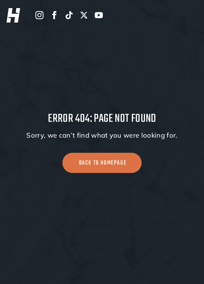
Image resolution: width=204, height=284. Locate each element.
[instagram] (39, 15)
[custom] (69, 15)
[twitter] (84, 15)
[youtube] (98, 15)
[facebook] (54, 15)
